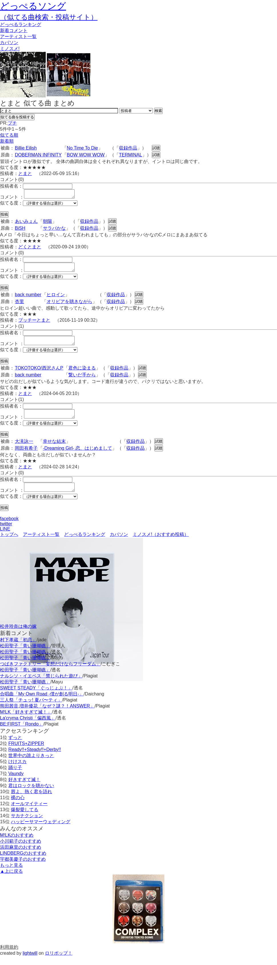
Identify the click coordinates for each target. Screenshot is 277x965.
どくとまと (29, 248)
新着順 (7, 141)
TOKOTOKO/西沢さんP (39, 373)
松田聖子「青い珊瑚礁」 (25, 654)
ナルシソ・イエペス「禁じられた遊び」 (41, 684)
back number (28, 298)
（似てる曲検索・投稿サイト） (48, 17)
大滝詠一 (24, 448)
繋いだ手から (82, 380)
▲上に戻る (11, 879)
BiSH (20, 229)
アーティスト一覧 (41, 543)
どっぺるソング (33, 6)
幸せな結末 (54, 448)
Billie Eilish (26, 148)
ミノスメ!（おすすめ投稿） (161, 543)
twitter (6, 532)
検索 (158, 111)
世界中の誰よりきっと (31, 764)
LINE (5, 537)
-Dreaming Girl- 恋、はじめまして (77, 455)
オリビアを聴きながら (69, 304)
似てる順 (9, 135)
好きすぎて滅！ (24, 788)
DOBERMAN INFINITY (38, 154)
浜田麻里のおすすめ (20, 855)
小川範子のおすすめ (20, 849)
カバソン (9, 42)
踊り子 (15, 776)
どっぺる (20, 24)
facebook (9, 527)
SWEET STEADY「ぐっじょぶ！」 (36, 696)
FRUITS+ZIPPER (26, 752)
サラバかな (54, 229)
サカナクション (27, 824)
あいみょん (26, 223)
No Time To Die (82, 148)
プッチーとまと (34, 323)
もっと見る (11, 873)
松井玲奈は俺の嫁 (18, 634)
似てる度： (11, 204)
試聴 (156, 148)
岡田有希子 (26, 455)
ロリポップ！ (58, 961)
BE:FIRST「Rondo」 (21, 732)
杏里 (19, 304)
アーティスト (18, 36)
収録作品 (128, 148)
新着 (13, 30)
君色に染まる (82, 373)
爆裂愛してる (24, 818)
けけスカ (17, 770)
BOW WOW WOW (86, 154)
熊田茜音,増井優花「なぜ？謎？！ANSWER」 (47, 714)
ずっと (15, 746)
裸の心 (18, 806)
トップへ (9, 543)
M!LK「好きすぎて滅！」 (26, 720)
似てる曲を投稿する (17, 117)
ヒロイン (56, 298)
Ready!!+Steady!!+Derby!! (34, 758)
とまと (25, 173)
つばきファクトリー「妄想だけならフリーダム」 (50, 672)
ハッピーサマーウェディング (40, 830)
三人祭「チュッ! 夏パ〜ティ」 (31, 708)
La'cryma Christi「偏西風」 (27, 726)
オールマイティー (29, 812)
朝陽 (47, 223)
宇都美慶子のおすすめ (23, 867)
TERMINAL (130, 154)
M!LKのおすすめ (16, 843)
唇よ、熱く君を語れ (31, 800)
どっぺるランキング (84, 543)
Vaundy (15, 782)
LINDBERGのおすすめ (23, 861)
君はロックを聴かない (31, 794)
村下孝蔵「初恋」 (18, 648)
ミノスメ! (9, 48)
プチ (12, 123)
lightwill (30, 961)
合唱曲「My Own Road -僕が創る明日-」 (41, 702)
